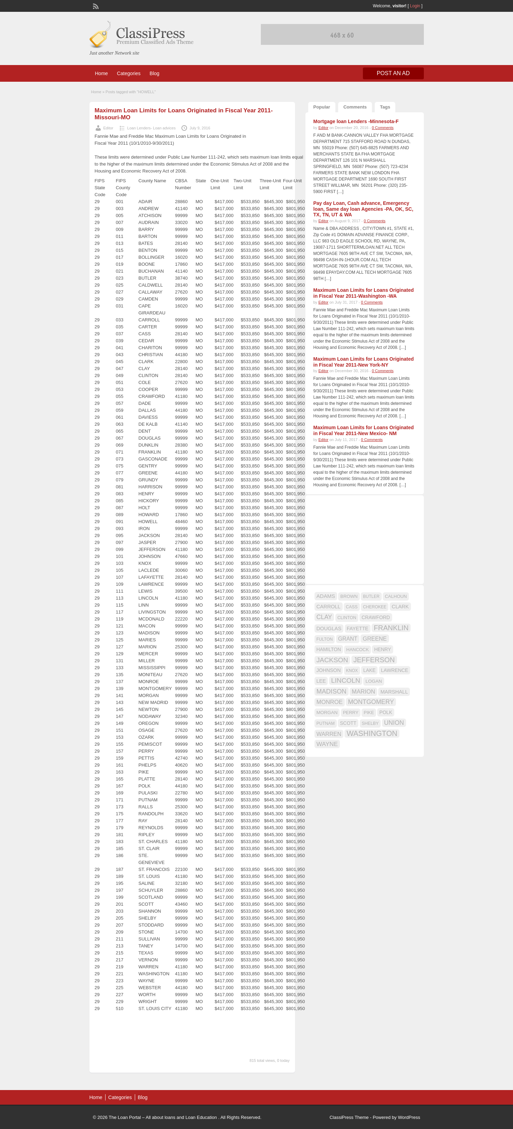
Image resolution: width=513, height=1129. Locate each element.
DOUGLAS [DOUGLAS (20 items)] (329, 628)
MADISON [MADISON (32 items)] (332, 691)
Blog (155, 73)
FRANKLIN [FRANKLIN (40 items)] (391, 628)
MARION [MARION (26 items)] (363, 691)
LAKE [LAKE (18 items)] (369, 670)
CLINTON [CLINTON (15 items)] (346, 617)
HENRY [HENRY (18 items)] (382, 649)
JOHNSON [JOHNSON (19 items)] (329, 670)
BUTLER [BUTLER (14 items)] (371, 596)
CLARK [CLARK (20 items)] (400, 606)
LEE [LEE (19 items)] (321, 681)
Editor (108, 128)
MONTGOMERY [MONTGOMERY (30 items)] (371, 701)
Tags (385, 107)
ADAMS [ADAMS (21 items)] (326, 596)
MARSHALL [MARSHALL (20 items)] (394, 692)
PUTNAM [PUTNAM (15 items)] (326, 723)
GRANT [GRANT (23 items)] (347, 639)
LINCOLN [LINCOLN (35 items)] (345, 680)
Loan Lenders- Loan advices (151, 128)
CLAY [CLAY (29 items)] (324, 617)
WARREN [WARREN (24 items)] (329, 734)
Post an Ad (393, 73)
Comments (355, 107)
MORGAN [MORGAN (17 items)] (327, 712)
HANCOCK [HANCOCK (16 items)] (357, 649)
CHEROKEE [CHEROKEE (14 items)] (374, 606)
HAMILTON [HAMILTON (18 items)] (329, 649)
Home (101, 73)
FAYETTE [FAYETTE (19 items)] (357, 628)
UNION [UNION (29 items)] (394, 722)
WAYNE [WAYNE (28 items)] (327, 743)
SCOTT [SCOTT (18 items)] (348, 723)
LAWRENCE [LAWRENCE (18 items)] (394, 670)
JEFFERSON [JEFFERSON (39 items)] (374, 660)
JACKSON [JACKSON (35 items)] (332, 660)
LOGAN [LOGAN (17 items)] (373, 681)
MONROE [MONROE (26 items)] (330, 702)
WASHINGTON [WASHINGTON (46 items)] (372, 733)
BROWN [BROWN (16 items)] (349, 596)
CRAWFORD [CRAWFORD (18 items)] (376, 617)
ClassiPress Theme (348, 1117)
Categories (129, 73)
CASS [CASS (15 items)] (352, 606)
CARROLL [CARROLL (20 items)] (329, 606)
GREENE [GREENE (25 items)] (375, 638)
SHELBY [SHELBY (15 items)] (370, 723)
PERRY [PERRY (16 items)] (350, 712)
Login (415, 5)
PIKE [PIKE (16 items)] (369, 712)
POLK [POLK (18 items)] (385, 712)
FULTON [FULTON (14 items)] (325, 639)
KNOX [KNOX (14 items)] (352, 670)
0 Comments (383, 128)
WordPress (409, 1117)
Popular (321, 107)
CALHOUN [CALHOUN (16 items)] (396, 596)
